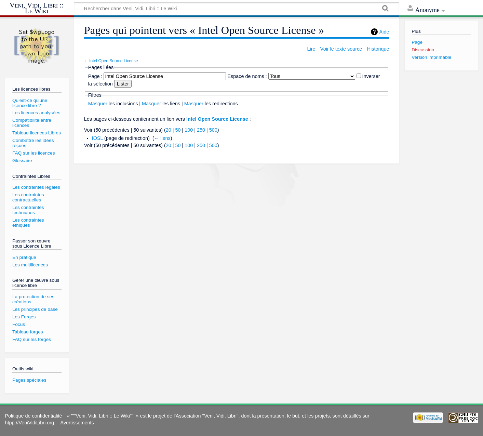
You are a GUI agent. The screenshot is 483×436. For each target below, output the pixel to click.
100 (189, 130)
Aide (384, 32)
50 (177, 130)
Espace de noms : (247, 76)
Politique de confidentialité (33, 416)
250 (201, 130)
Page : (95, 76)
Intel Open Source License (113, 60)
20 (168, 130)
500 (213, 130)
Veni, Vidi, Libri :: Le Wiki (37, 8)
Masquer (97, 103)
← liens (162, 138)
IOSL (97, 138)
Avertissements (77, 422)
